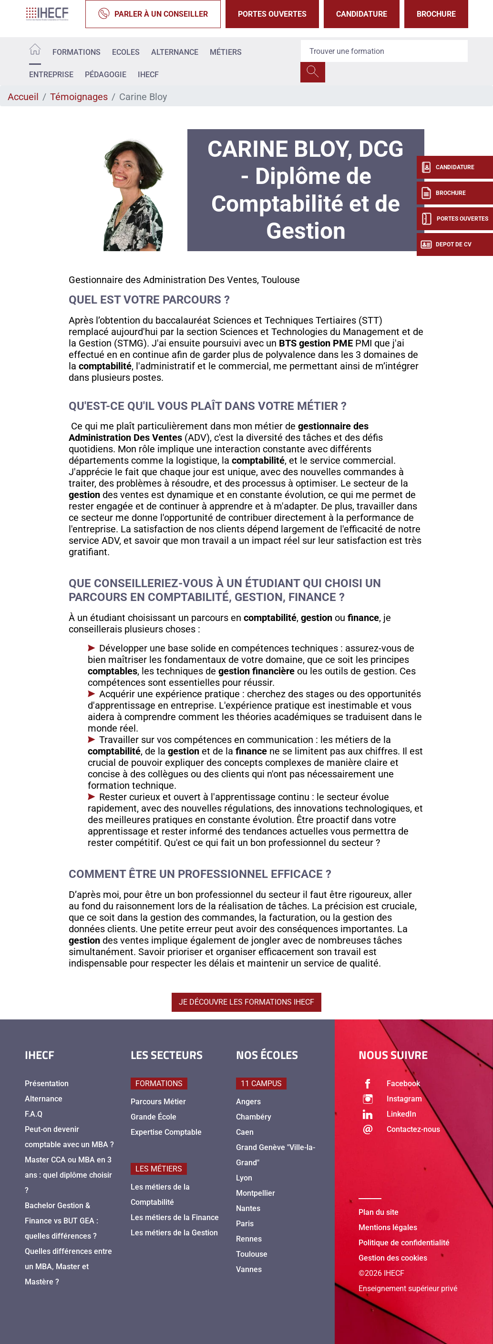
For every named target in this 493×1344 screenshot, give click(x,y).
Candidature (361, 14)
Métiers (226, 52)
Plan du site (379, 1212)
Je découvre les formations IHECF (246, 1002)
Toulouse (251, 1254)
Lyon (244, 1177)
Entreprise (51, 74)
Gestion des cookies (393, 1258)
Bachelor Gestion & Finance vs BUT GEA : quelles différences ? (61, 1221)
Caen (245, 1132)
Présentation (47, 1083)
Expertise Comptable (166, 1132)
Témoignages (79, 96)
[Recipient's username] (384, 51)
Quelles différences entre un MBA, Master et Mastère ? (68, 1266)
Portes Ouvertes (272, 14)
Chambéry (253, 1116)
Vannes (249, 1269)
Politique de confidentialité (404, 1242)
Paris (245, 1223)
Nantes (248, 1208)
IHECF (148, 74)
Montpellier (255, 1193)
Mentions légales (388, 1227)
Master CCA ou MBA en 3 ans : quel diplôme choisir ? (68, 1175)
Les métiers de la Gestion (174, 1232)
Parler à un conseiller (153, 14)
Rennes (249, 1238)
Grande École (153, 1116)
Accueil (23, 96)
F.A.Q (33, 1114)
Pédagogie (105, 74)
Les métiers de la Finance (175, 1217)
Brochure (436, 14)
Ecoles (126, 52)
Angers (248, 1101)
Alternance (174, 52)
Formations (76, 52)
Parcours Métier (158, 1101)
